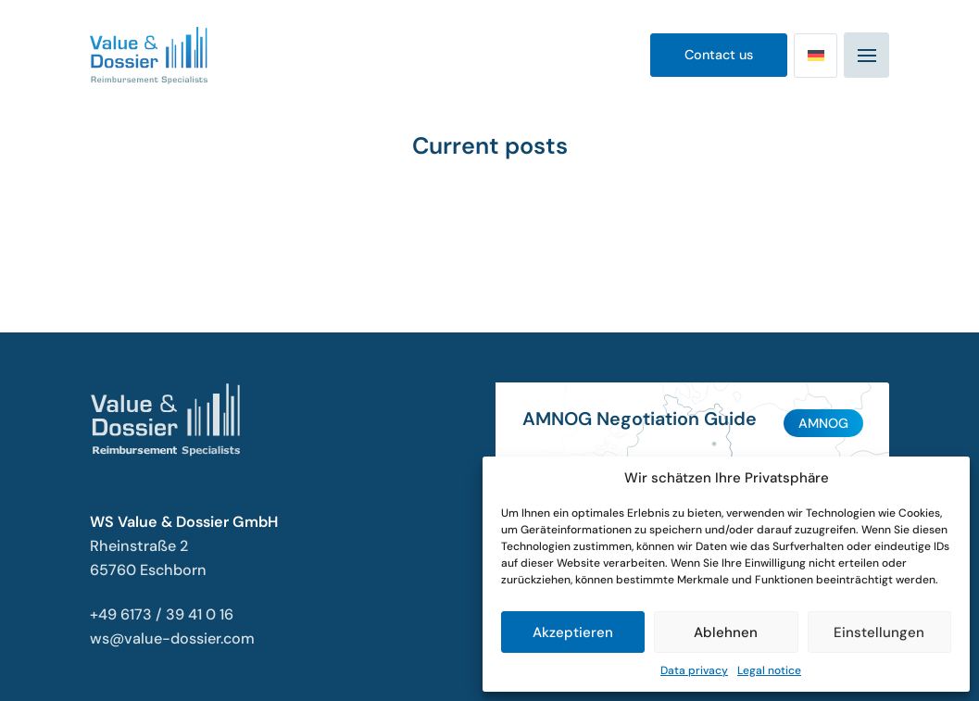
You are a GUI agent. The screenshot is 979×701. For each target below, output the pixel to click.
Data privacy (694, 670)
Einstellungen (879, 632)
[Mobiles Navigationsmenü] (866, 55)
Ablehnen (726, 632)
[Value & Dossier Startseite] (148, 55)
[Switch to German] (815, 55)
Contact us (718, 54)
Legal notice (769, 670)
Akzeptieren (573, 632)
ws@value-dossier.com (172, 638)
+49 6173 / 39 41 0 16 (161, 614)
